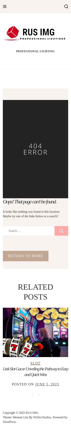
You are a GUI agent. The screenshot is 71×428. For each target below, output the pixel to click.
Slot (35, 363)
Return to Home (25, 256)
